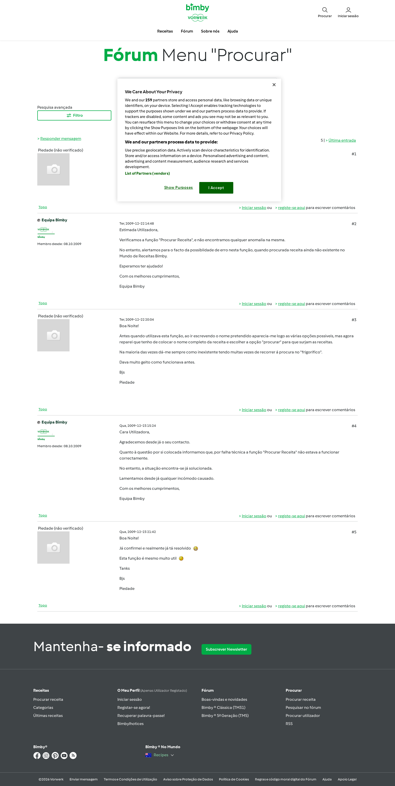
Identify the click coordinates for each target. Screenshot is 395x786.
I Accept (216, 188)
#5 (354, 532)
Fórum (208, 690)
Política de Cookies (234, 779)
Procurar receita (48, 699)
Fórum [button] (187, 31)
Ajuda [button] (232, 31)
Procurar (294, 690)
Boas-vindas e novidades (224, 699)
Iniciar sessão (254, 207)
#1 (354, 154)
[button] (325, 12)
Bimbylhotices (130, 723)
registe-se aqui (291, 207)
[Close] (274, 84)
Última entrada (342, 140)
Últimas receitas (48, 715)
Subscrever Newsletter (226, 649)
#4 (354, 426)
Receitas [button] (165, 31)
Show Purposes (178, 187)
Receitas (41, 690)
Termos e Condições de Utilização (130, 779)
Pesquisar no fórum (303, 707)
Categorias (43, 707)
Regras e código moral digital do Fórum (285, 779)
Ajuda (327, 779)
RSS (289, 723)
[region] (199, 140)
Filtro (74, 115)
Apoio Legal (347, 779)
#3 (354, 319)
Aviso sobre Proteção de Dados (188, 779)
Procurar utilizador (303, 715)
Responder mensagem (60, 138)
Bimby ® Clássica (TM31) (223, 707)
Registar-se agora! (133, 707)
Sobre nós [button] (210, 31)
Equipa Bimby (54, 220)
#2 (354, 223)
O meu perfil (152, 690)
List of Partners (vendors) (147, 173)
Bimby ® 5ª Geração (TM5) (225, 715)
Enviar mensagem (84, 779)
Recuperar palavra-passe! (140, 715)
